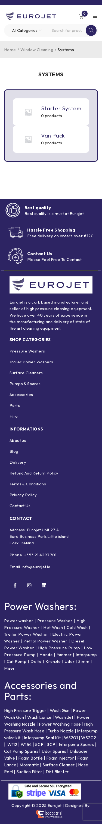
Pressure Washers (27, 351)
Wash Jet (64, 717)
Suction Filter (29, 771)
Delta (36, 661)
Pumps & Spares (25, 383)
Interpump (86, 654)
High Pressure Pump (59, 647)
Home (10, 49)
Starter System (61, 108)
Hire (14, 416)
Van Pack (53, 135)
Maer (9, 668)
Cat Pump (17, 661)
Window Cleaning (36, 49)
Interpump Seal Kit (42, 737)
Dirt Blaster (57, 771)
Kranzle (53, 661)
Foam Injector (60, 758)
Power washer (18, 620)
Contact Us (39, 253)
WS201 (71, 737)
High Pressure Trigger (25, 710)
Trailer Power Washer (26, 634)
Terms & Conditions (28, 483)
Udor (70, 661)
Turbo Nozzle (61, 731)
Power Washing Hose (60, 724)
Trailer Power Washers (31, 361)
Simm (83, 661)
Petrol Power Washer (45, 641)
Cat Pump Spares (21, 751)
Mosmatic (29, 764)
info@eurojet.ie (36, 566)
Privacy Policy (23, 494)
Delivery (18, 462)
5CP (39, 744)
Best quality (37, 207)
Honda (46, 654)
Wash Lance (39, 717)
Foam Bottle (30, 758)
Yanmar (64, 654)
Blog (14, 451)
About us (18, 440)
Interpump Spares (76, 744)
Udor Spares (54, 751)
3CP (51, 744)
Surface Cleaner (58, 764)
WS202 (88, 737)
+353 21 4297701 (40, 554)
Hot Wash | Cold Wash (65, 627)
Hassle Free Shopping (51, 230)
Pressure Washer (55, 620)
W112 (12, 744)
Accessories (21, 394)
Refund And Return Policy (34, 473)
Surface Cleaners (26, 372)
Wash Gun (60, 710)
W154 (26, 744)
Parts (15, 405)
